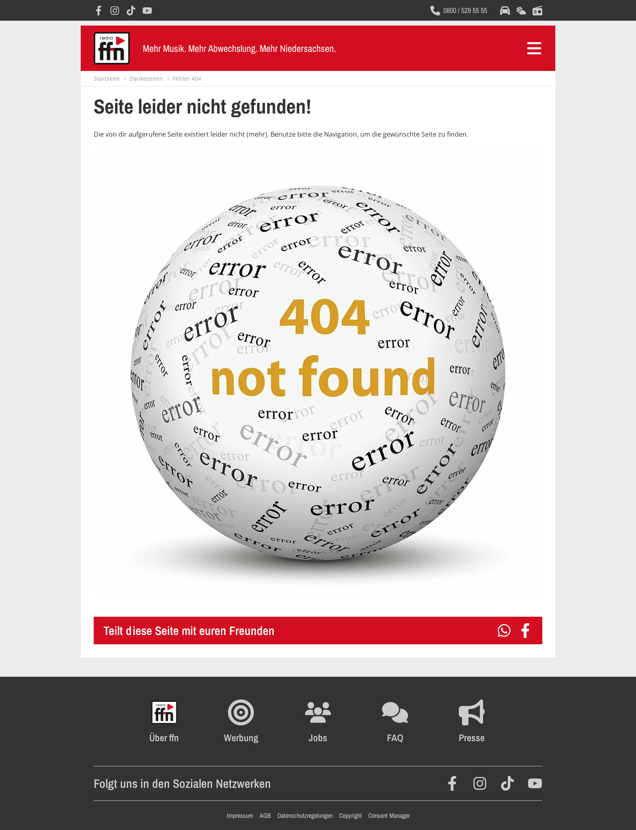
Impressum (240, 815)
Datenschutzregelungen (305, 815)
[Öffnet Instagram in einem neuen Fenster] (115, 10)
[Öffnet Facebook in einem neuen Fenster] (98, 10)
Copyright (350, 815)
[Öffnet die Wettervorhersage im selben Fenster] (521, 10)
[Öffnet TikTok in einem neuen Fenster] (131, 10)
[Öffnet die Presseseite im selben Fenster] (472, 721)
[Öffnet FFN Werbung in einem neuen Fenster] (241, 721)
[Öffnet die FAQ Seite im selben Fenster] (395, 721)
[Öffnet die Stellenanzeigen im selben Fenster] (318, 721)
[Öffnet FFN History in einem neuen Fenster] (164, 721)
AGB (265, 815)
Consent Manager (389, 815)
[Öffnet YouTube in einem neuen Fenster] (147, 10)
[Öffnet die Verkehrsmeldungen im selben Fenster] (505, 10)
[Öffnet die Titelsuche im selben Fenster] (537, 10)
